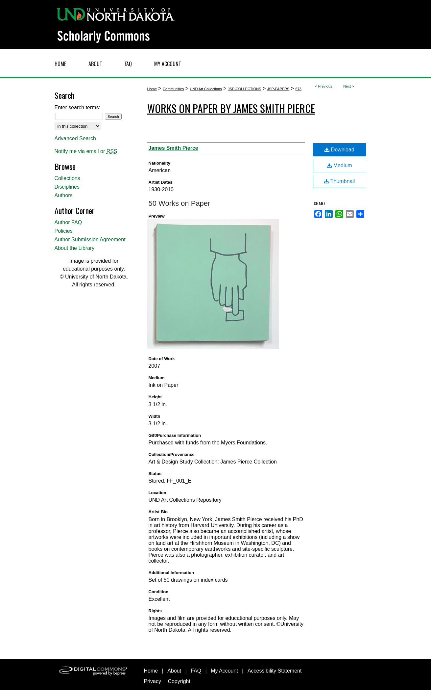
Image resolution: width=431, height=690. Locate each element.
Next (347, 86)
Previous (325, 86)
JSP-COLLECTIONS (244, 89)
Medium (339, 165)
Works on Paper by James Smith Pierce (231, 108)
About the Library (75, 248)
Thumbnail (339, 181)
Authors (64, 195)
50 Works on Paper (179, 203)
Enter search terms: (78, 107)
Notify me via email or (86, 151)
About (174, 671)
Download (339, 149)
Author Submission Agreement (90, 239)
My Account (224, 671)
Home (152, 89)
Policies (64, 231)
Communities (173, 89)
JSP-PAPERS (278, 89)
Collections (67, 178)
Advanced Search (75, 138)
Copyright (179, 681)
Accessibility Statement (275, 671)
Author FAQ (68, 222)
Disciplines (67, 187)
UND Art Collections (206, 89)
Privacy (152, 681)
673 (298, 89)
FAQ (196, 671)
